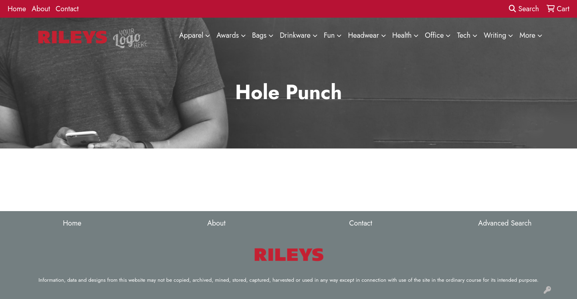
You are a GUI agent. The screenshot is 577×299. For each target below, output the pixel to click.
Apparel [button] (191, 35)
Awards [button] (227, 35)
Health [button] (402, 35)
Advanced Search (504, 223)
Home (17, 9)
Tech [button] (463, 35)
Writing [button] (495, 35)
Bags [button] (259, 35)
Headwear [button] (363, 35)
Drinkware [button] (295, 35)
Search (524, 9)
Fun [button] (329, 35)
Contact (67, 9)
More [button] (527, 35)
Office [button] (434, 35)
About (41, 9)
